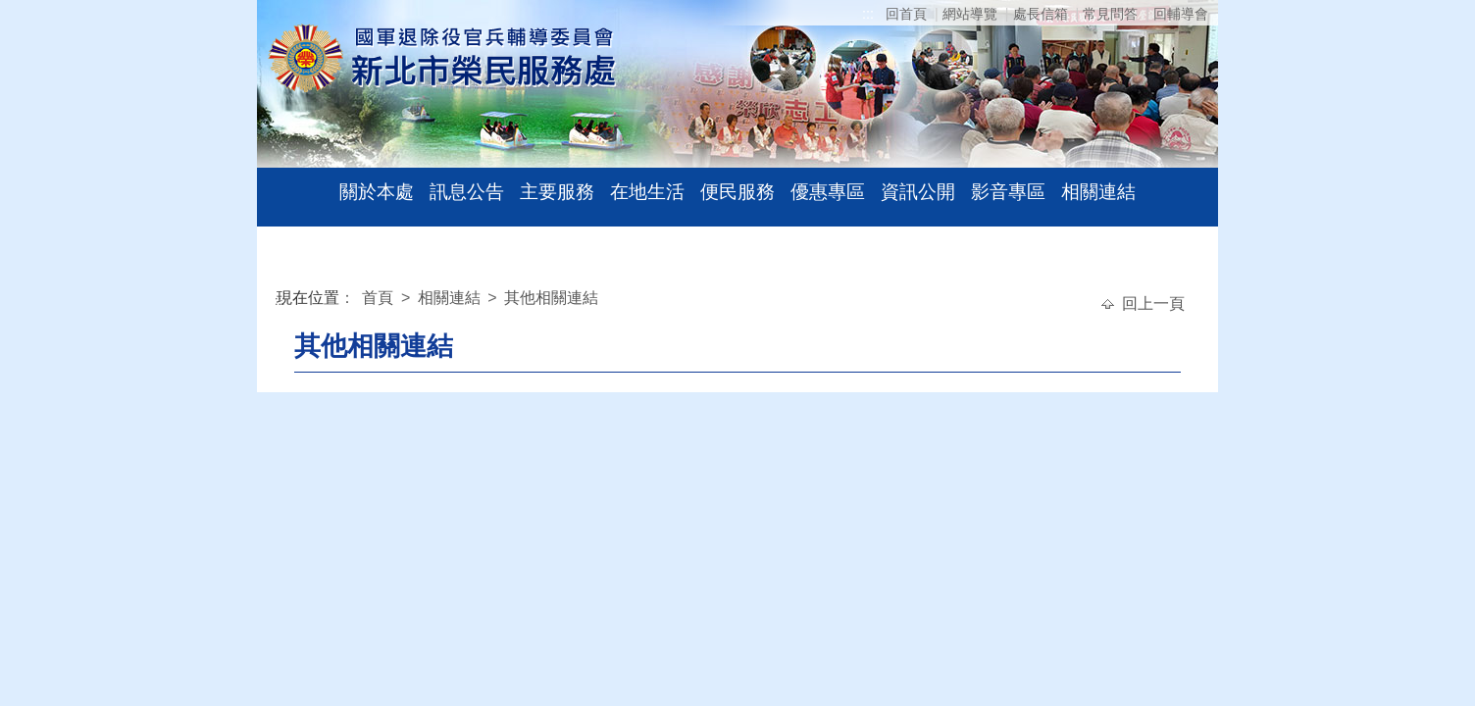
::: (868, 14)
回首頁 (906, 14)
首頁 (379, 297)
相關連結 (1098, 191)
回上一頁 (1153, 303)
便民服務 (737, 191)
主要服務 (557, 191)
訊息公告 (467, 191)
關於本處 (376, 191)
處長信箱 (1040, 14)
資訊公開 (918, 191)
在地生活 (647, 191)
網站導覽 (969, 14)
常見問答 (1110, 14)
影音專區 (1008, 191)
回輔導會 (1180, 14)
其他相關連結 (551, 297)
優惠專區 (827, 191)
